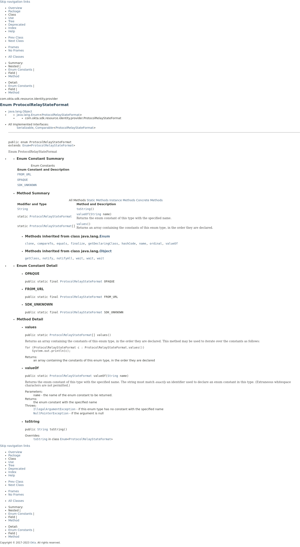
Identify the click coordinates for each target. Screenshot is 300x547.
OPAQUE (22, 179)
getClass (32, 258)
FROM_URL (24, 174)
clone (29, 243)
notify (47, 258)
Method (13, 76)
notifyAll (64, 258)
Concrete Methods (149, 200)
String (22, 209)
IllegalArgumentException (54, 409)
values (81, 224)
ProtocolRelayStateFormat (60, 114)
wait (79, 258)
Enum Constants (20, 69)
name (142, 243)
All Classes (16, 56)
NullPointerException (51, 413)
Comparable (44, 127)
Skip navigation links (15, 1)
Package (14, 11)
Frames (13, 47)
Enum (25, 145)
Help (11, 31)
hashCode (129, 243)
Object (106, 251)
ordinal (156, 243)
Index (12, 28)
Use (11, 18)
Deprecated (16, 24)
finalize (78, 243)
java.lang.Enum (28, 114)
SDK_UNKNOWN (27, 185)
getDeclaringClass (103, 243)
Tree (11, 21)
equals (62, 243)
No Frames (16, 50)
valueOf (82, 214)
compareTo (45, 243)
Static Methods (98, 200)
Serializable (25, 127)
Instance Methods (122, 200)
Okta (33, 542)
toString (83, 209)
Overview (15, 8)
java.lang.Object (20, 111)
